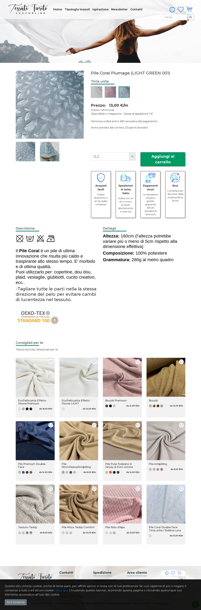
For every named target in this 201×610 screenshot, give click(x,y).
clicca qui (61, 590)
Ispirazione (100, 9)
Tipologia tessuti (77, 9)
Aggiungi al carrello (162, 159)
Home (57, 9)
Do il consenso (16, 602)
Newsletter (119, 9)
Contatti (136, 9)
